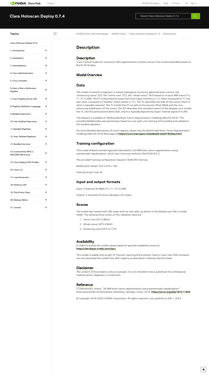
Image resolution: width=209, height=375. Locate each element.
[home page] (18, 3)
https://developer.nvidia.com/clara (96, 248)
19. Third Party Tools (20, 192)
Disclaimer (84, 268)
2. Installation (17, 58)
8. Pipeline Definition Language (25, 106)
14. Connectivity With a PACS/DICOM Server (21, 153)
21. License (15, 207)
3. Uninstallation (18, 65)
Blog (166, 3)
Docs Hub (34, 3)
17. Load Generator (19, 177)
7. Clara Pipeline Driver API (23, 99)
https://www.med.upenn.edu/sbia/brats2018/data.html (150, 133)
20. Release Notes (19, 200)
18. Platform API (18, 185)
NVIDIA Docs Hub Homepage (92, 33)
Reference (84, 284)
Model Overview (89, 75)
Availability (85, 241)
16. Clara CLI (16, 169)
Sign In (193, 3)
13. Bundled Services (20, 144)
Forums (176, 3)
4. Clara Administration (21, 73)
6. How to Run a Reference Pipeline (23, 90)
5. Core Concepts (18, 80)
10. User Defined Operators (23, 121)
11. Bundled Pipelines (20, 129)
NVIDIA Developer (150, 3)
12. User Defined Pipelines (23, 136)
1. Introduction (17, 50)
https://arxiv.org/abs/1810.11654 (170, 291)
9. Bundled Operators (20, 114)
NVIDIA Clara (119, 33)
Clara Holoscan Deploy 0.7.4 (144, 33)
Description (169, 33)
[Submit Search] (195, 16)
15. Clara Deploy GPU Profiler (24, 162)
